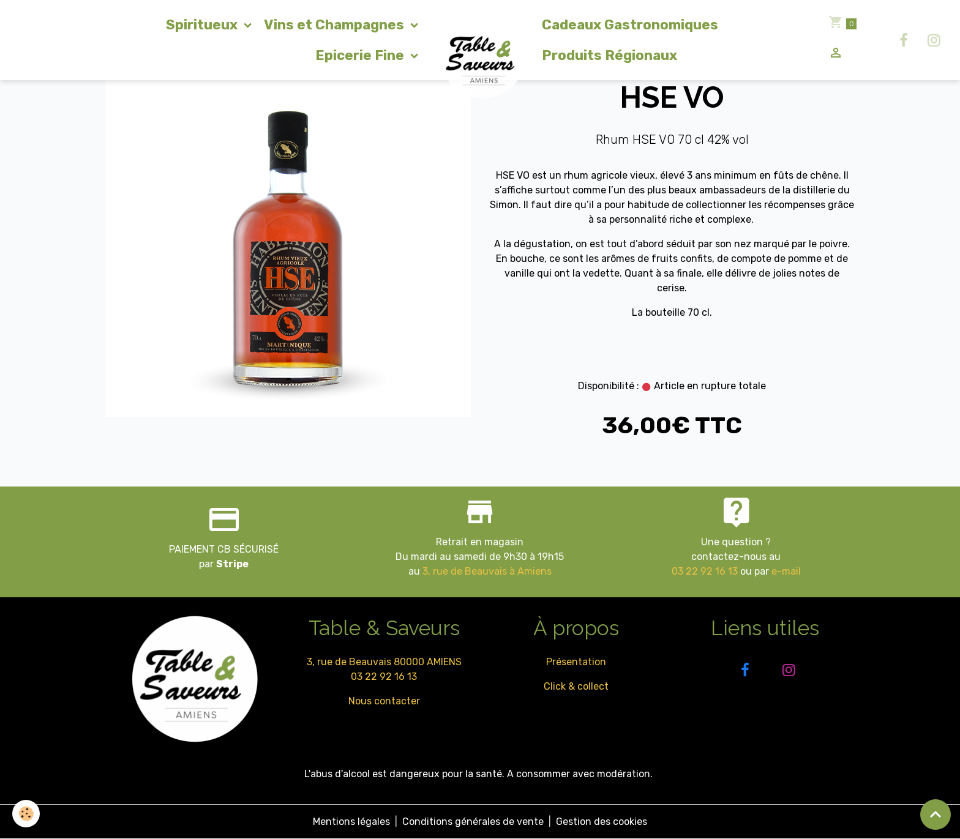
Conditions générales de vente (473, 821)
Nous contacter (384, 701)
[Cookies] (26, 813)
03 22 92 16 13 (705, 571)
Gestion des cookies (601, 821)
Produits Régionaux (609, 55)
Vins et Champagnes (335, 25)
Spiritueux (203, 25)
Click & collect (576, 686)
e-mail (786, 571)
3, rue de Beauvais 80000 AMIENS (384, 662)
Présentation (576, 662)
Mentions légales (351, 821)
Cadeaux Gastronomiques (630, 25)
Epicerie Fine (361, 55)
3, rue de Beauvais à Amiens (487, 571)
